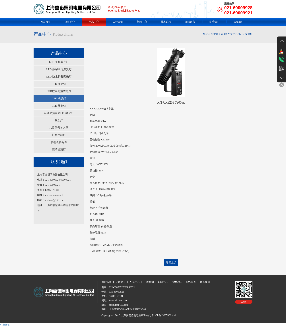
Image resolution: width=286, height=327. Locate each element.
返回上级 (171, 262)
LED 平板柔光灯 (59, 62)
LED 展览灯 (59, 105)
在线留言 (190, 21)
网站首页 (45, 21)
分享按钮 (5, 325)
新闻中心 (142, 21)
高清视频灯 (59, 149)
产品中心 (94, 21)
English (238, 21)
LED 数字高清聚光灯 (59, 69)
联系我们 (214, 21)
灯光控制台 (59, 134)
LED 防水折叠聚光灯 (59, 76)
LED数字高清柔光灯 (59, 91)
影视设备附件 (59, 142)
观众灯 (59, 120)
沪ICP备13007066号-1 (164, 315)
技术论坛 (166, 21)
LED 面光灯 (59, 83)
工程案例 (118, 21)
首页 (223, 34)
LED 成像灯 (59, 98)
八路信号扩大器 (58, 127)
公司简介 (70, 21)
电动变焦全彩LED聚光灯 (59, 113)
